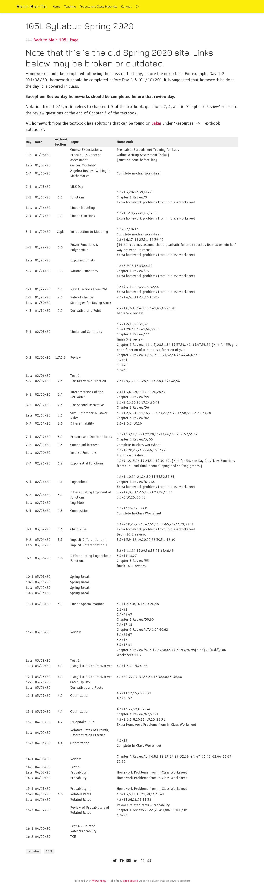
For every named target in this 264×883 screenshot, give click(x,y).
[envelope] (128, 860)
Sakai (156, 123)
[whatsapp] (142, 860)
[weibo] (149, 860)
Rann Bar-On (31, 6)
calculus (33, 851)
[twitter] (114, 860)
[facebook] (121, 860)
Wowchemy (99, 880)
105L (49, 851)
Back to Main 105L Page (56, 40)
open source (130, 880)
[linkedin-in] (135, 860)
